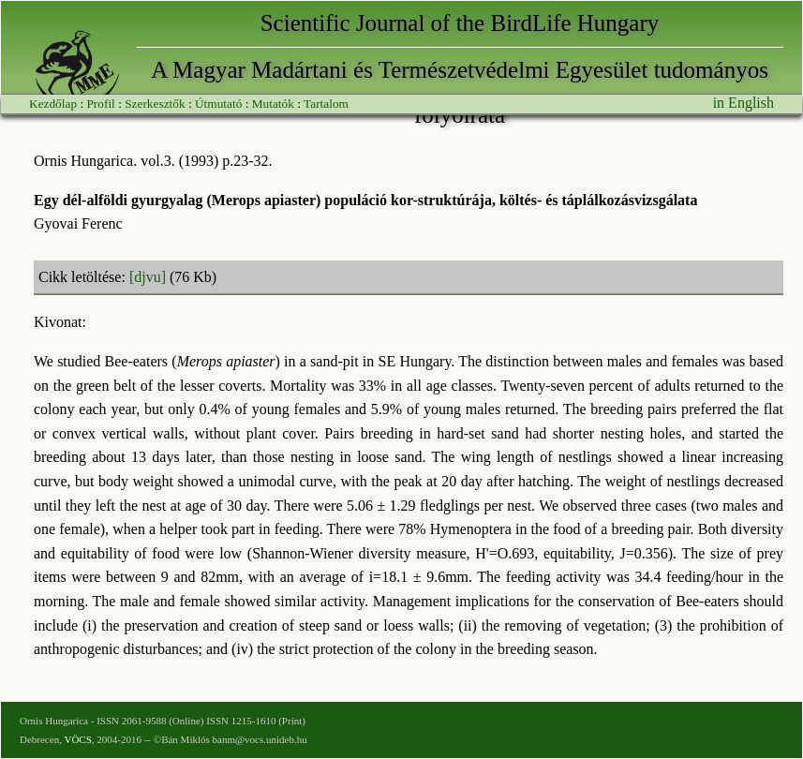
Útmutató (218, 104)
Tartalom (326, 104)
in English (743, 103)
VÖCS (77, 739)
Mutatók (273, 104)
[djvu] (147, 277)
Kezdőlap (53, 104)
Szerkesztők (155, 104)
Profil (100, 104)
